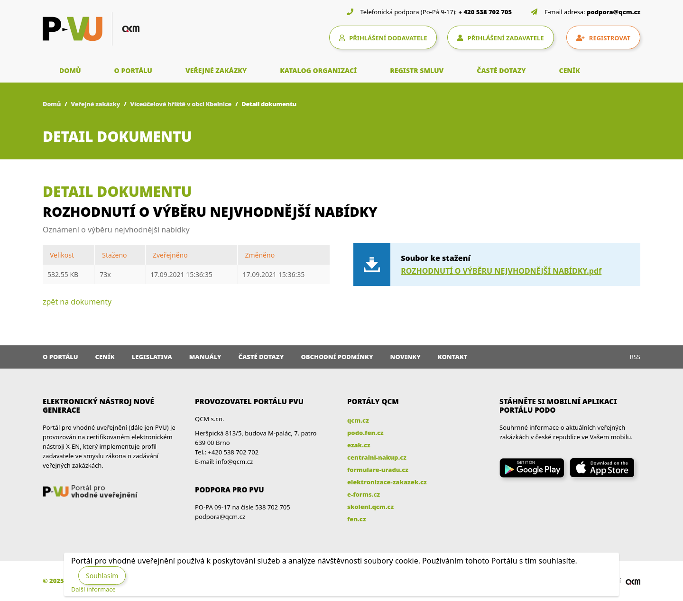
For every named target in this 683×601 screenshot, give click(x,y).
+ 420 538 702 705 (485, 12)
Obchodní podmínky (337, 356)
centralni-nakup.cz (376, 457)
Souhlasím (102, 575)
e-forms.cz (363, 494)
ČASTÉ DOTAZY (501, 70)
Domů (52, 104)
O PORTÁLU (133, 70)
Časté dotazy (261, 356)
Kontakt (453, 356)
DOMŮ (70, 70)
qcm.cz (358, 420)
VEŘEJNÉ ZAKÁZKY (216, 70)
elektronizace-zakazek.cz (387, 482)
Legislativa (152, 356)
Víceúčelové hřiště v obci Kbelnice (180, 104)
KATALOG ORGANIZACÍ (318, 70)
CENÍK (569, 70)
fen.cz (356, 519)
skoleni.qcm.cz (370, 506)
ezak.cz (358, 445)
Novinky (405, 356)
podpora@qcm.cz (613, 12)
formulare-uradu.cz (377, 469)
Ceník (105, 356)
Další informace (93, 589)
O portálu (60, 356)
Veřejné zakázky (95, 104)
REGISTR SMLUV (416, 70)
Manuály (205, 356)
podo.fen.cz (365, 432)
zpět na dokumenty (77, 301)
